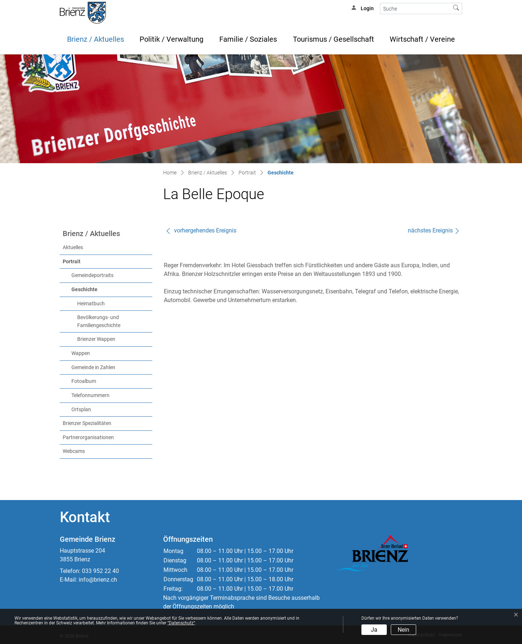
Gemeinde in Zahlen (93, 367)
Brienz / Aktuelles (95, 39)
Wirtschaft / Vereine (422, 39)
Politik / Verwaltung (171, 39)
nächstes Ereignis (434, 230)
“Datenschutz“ (181, 623)
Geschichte (99, 289)
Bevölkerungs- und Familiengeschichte (98, 321)
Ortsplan (81, 409)
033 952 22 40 (100, 570)
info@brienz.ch (98, 579)
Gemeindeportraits (92, 275)
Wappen (80, 353)
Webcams (74, 451)
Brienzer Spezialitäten (87, 423)
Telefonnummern (90, 395)
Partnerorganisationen (88, 437)
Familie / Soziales (248, 39)
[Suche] (415, 8)
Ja (374, 629)
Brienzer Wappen (96, 339)
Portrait (71, 262)
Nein (403, 629)
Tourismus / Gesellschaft (333, 39)
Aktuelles (73, 247)
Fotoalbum (83, 381)
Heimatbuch (91, 304)
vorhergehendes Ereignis (200, 230)
